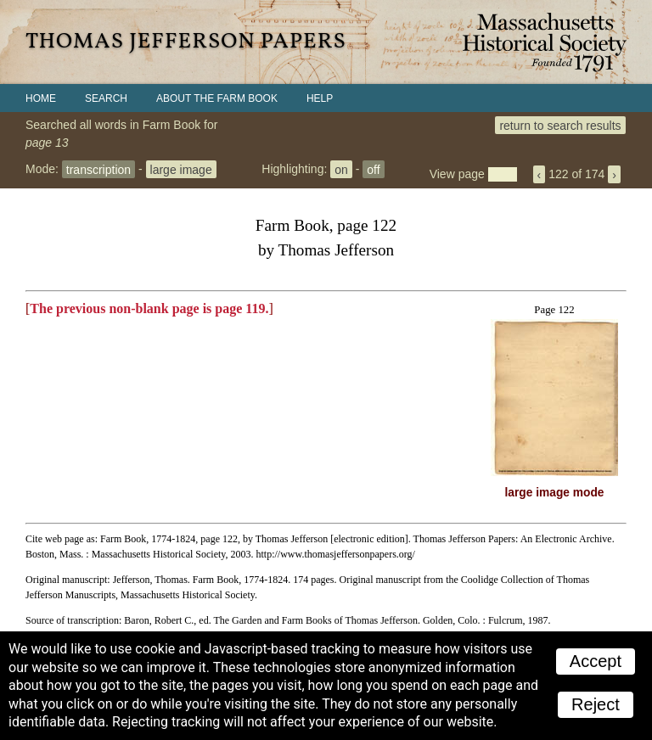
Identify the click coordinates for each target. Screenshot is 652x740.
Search (106, 98)
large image (181, 169)
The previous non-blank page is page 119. (149, 308)
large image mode (554, 492)
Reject (595, 704)
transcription (98, 169)
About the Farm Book (217, 98)
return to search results (560, 125)
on (341, 169)
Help (319, 98)
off (373, 169)
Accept (595, 661)
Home (40, 98)
